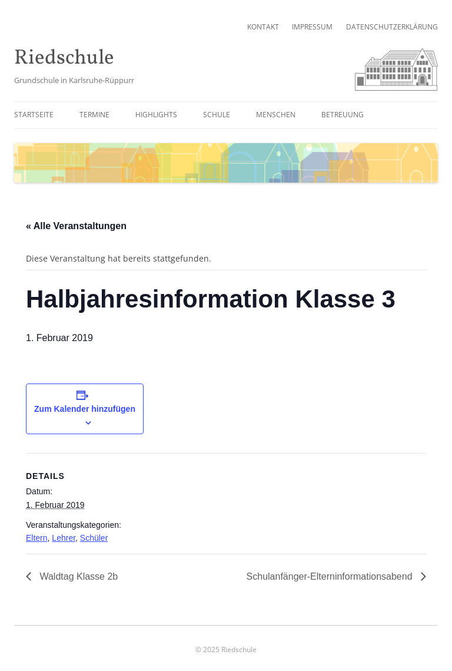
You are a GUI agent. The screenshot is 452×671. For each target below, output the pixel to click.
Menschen (275, 115)
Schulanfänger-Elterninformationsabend (331, 576)
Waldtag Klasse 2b (77, 576)
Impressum (312, 27)
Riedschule (64, 58)
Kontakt (263, 27)
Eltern (37, 538)
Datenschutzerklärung (392, 27)
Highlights (156, 115)
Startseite (34, 115)
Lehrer (63, 538)
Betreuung (342, 115)
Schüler (94, 538)
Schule (216, 115)
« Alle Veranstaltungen (76, 226)
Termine (94, 115)
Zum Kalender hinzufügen (84, 409)
